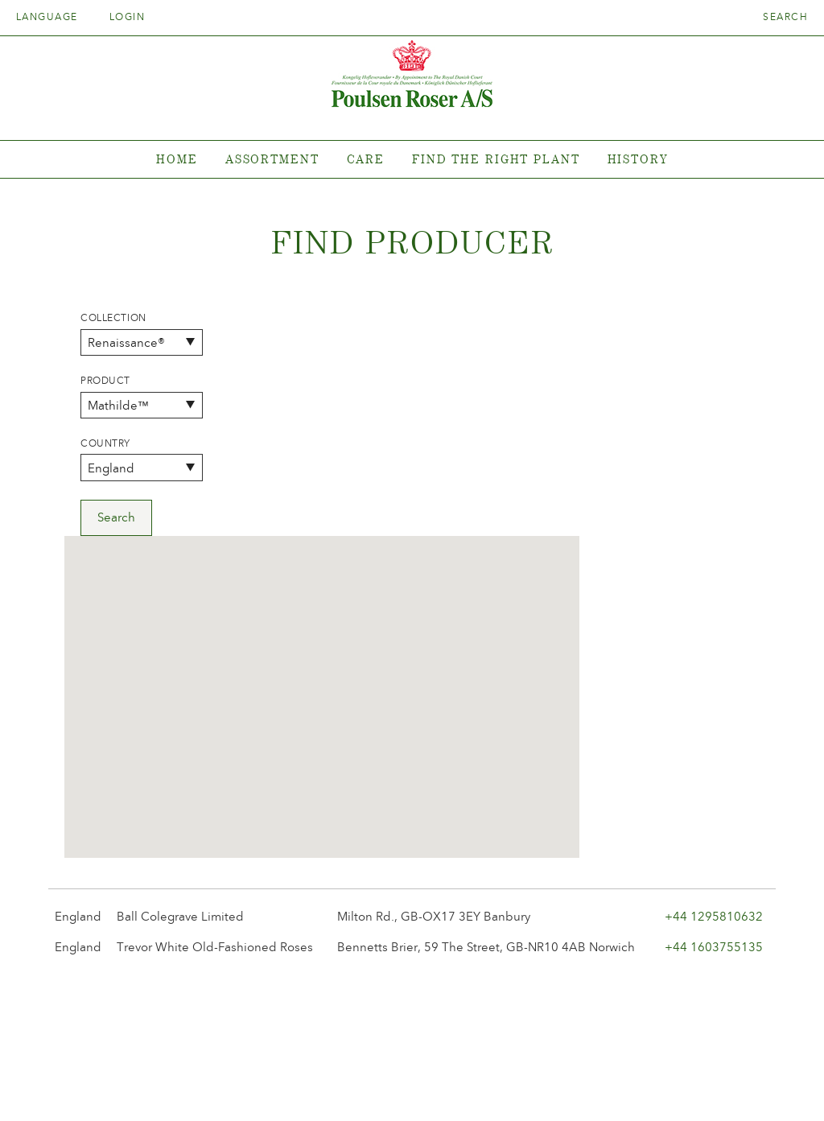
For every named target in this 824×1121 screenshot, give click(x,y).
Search (785, 17)
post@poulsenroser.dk (595, 1084)
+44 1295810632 (714, 692)
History (638, 159)
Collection (113, 318)
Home (177, 159)
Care (366, 159)
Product (105, 380)
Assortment (272, 159)
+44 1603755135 (714, 722)
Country (105, 443)
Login (127, 17)
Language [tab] (52, 17)
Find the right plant (496, 159)
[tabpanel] (412, 160)
